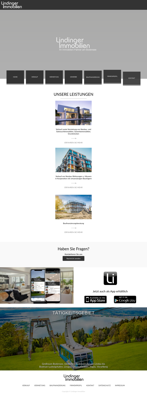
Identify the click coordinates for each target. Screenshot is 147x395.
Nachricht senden (74, 258)
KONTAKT (131, 86)
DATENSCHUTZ (104, 385)
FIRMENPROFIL (112, 70)
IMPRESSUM (120, 385)
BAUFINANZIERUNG (93, 81)
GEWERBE (73, 74)
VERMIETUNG (54, 78)
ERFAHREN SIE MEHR (73, 142)
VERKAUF (35, 76)
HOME (15, 77)
